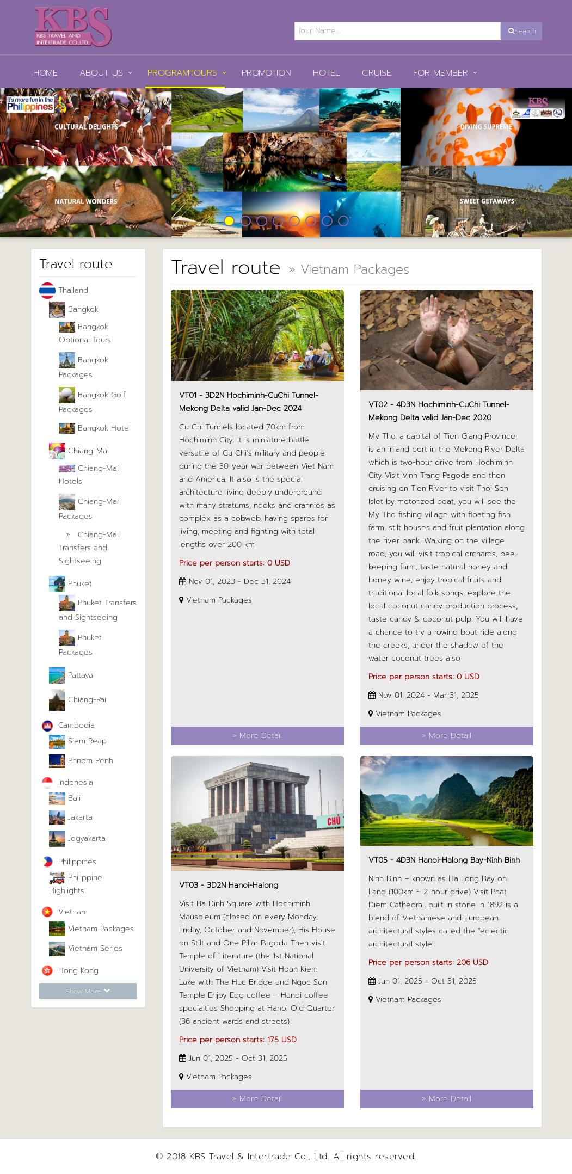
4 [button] (278, 221)
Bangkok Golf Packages (92, 401)
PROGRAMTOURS (182, 72)
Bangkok (74, 310)
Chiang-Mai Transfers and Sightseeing (89, 547)
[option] (286, 162)
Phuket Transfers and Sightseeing (98, 609)
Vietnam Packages (91, 929)
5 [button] (294, 221)
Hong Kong (69, 971)
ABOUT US (101, 72)
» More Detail (257, 735)
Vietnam (63, 912)
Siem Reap (78, 741)
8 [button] (343, 221)
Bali (65, 799)
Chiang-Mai (79, 451)
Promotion (266, 72)
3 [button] (261, 221)
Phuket (70, 584)
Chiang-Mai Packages (89, 508)
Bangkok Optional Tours (85, 333)
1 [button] (229, 221)
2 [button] (245, 221)
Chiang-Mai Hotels (89, 475)
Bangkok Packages (83, 366)
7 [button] (327, 221)
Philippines (67, 862)
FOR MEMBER (440, 72)
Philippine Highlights (75, 884)
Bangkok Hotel (95, 428)
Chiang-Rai (77, 700)
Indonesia (66, 783)
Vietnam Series (85, 949)
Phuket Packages (80, 644)
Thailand (63, 290)
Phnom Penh (81, 761)
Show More (88, 991)
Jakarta (71, 817)
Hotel (326, 72)
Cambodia (67, 726)
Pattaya (71, 675)
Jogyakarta (77, 839)
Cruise (376, 72)
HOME (45, 72)
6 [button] (310, 221)
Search (522, 31)
